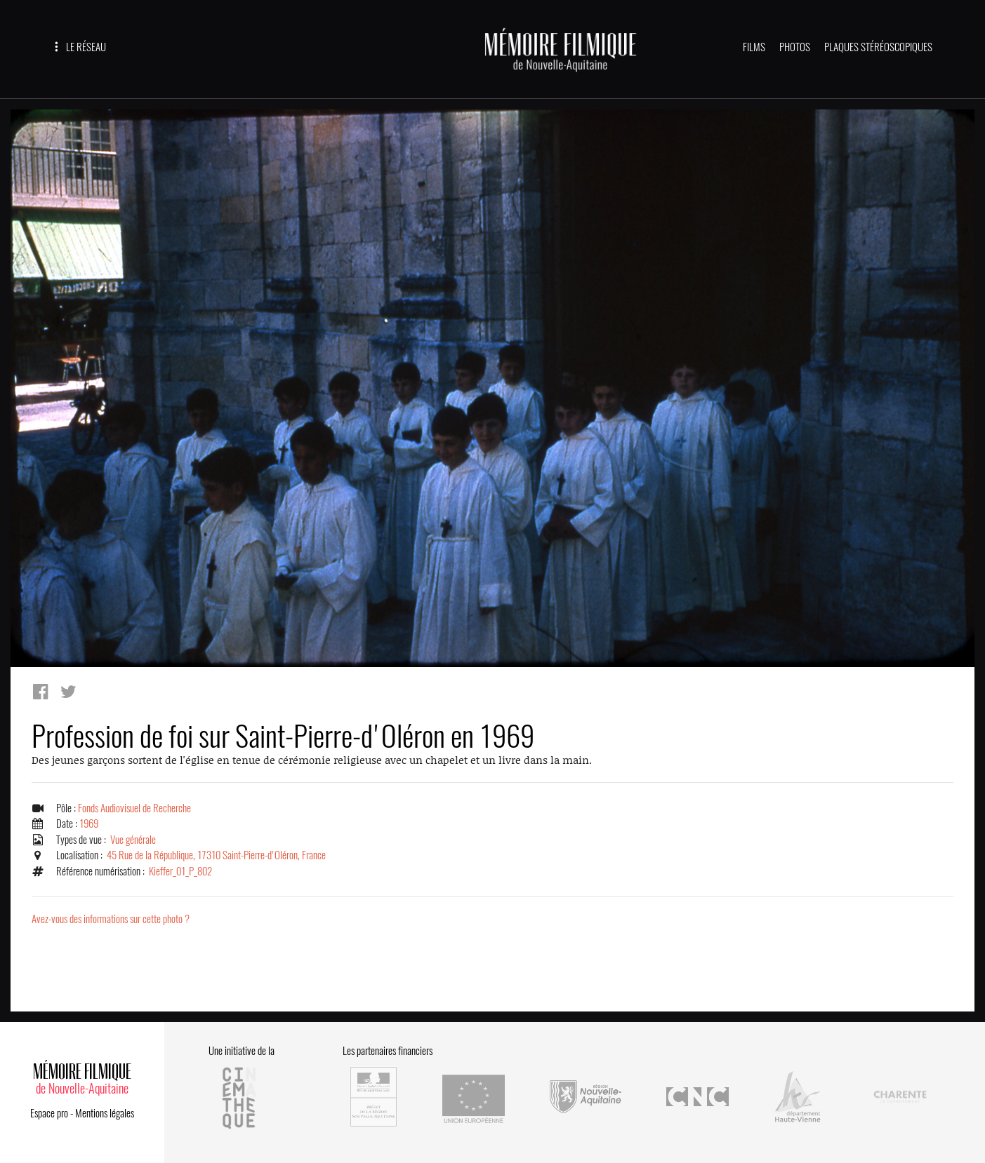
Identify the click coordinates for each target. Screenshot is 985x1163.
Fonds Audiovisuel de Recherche (134, 808)
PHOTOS (794, 47)
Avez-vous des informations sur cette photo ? (111, 919)
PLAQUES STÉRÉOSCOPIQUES (878, 47)
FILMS (754, 47)
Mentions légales (104, 1113)
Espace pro (49, 1113)
